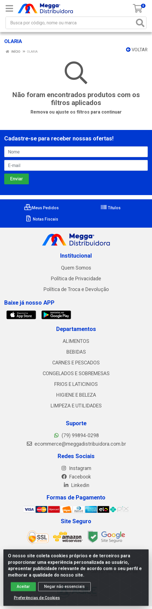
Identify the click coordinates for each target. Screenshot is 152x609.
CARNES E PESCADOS (76, 363)
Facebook (76, 477)
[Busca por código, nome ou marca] (70, 23)
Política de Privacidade (76, 278)
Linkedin (76, 485)
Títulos (110, 208)
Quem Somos (76, 268)
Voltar (136, 49)
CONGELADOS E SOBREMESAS (76, 373)
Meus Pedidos (41, 208)
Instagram (76, 468)
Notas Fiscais (41, 219)
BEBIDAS (76, 352)
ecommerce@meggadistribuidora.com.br (76, 444)
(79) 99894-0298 (76, 435)
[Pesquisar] (140, 23)
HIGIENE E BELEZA (76, 395)
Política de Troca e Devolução (76, 289)
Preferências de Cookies (37, 600)
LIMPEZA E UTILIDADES (76, 406)
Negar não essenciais (64, 588)
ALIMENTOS (76, 341)
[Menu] (9, 8)
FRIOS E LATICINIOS (76, 384)
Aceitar (23, 588)
